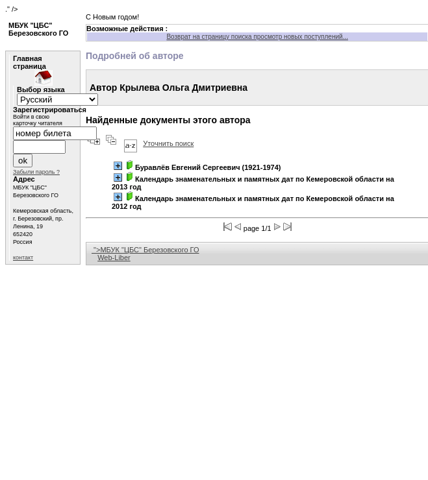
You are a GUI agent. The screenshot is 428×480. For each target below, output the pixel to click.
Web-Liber (114, 257)
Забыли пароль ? (36, 172)
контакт (23, 257)
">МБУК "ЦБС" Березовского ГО (145, 250)
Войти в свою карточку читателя (37, 120)
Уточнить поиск (168, 143)
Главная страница (29, 62)
